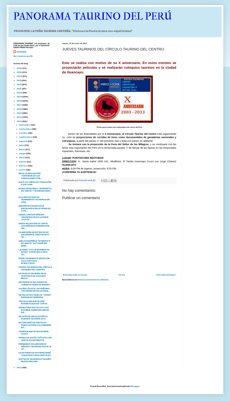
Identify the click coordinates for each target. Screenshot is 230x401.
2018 (19, 100)
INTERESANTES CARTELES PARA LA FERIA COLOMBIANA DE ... (34, 325)
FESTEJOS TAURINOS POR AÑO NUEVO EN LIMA (34, 360)
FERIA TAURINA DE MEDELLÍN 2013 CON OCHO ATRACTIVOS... (34, 260)
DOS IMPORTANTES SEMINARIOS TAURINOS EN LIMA (34, 199)
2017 (19, 104)
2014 (19, 117)
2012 (19, 367)
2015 (19, 113)
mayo (22, 153)
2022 (19, 84)
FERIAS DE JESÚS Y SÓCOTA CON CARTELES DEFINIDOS (35, 338)
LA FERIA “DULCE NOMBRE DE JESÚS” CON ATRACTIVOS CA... (34, 252)
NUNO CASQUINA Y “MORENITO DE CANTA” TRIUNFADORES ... (35, 191)
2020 (19, 92)
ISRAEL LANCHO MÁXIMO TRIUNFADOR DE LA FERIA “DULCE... (33, 217)
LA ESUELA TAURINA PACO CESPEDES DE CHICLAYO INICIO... (32, 276)
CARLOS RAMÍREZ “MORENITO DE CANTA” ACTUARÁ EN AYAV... (34, 243)
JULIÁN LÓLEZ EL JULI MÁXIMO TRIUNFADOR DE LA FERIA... (34, 289)
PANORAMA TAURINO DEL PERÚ (92, 16)
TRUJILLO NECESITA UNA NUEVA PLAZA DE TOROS (32, 302)
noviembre (25, 129)
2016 (19, 109)
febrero (23, 165)
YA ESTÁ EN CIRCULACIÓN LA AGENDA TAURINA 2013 (33, 317)
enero (22, 169)
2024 (19, 76)
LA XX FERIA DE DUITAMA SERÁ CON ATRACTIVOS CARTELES (34, 353)
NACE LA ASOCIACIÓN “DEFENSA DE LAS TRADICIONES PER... (30, 175)
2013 (19, 121)
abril (22, 157)
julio (22, 145)
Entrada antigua (165, 274)
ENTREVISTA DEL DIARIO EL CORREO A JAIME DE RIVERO (34, 283)
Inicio (122, 274)
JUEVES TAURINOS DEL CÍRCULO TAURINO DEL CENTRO (35, 268)
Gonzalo (21, 51)
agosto (23, 141)
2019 (19, 96)
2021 (19, 88)
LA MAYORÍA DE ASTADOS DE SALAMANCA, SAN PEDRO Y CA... (33, 234)
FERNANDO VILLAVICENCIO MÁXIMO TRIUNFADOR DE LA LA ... (34, 346)
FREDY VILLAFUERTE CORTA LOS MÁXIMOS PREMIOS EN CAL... (33, 226)
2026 (19, 68)
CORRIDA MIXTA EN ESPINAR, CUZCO (33, 332)
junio (22, 149)
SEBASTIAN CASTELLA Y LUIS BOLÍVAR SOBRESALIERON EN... (33, 310)
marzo (23, 161)
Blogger (134, 386)
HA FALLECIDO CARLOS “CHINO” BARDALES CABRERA (35, 295)
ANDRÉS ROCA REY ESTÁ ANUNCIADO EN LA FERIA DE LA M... (34, 208)
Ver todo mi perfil (23, 56)
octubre (23, 133)
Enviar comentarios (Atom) (93, 279)
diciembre (25, 124)
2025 (19, 72)
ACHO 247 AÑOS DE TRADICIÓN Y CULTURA (34, 183)
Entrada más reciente (75, 274)
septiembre (26, 137)
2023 (19, 80)
